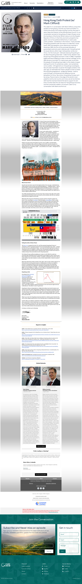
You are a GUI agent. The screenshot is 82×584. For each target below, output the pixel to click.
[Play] (29, 8)
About (25, 3)
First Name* (8, 545)
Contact (60, 3)
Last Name (34, 545)
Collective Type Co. (77, 578)
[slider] (47, 8)
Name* (62, 534)
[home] (11, 3)
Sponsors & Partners (50, 3)
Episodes (31, 3)
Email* (6, 551)
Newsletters (39, 3)
